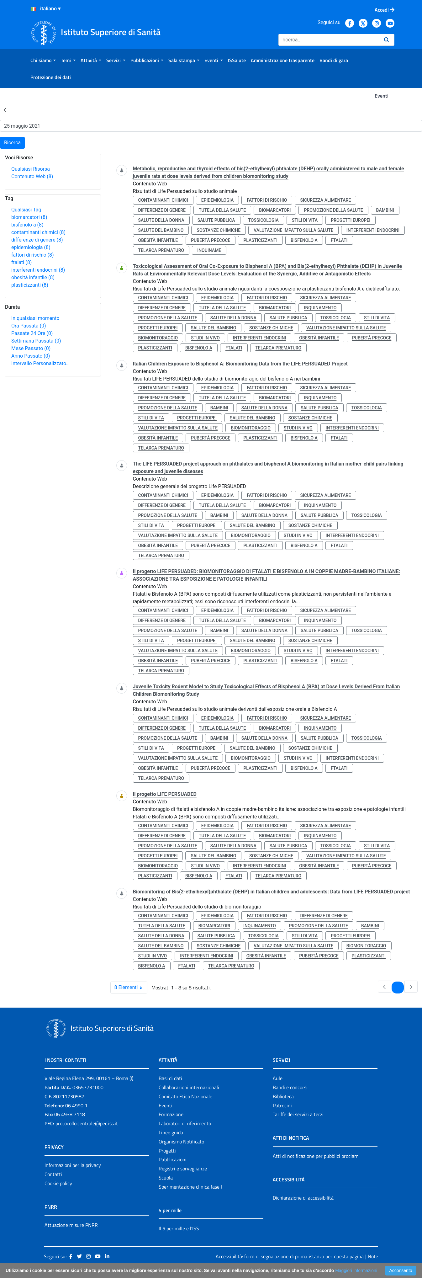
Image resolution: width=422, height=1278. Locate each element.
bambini (385, 210)
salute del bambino (161, 230)
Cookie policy (58, 1183)
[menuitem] (43, 60)
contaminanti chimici (38, 232)
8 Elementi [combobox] (130, 987)
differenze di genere (37, 240)
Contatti (53, 1174)
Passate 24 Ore (32, 333)
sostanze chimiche (218, 230)
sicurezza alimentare (325, 200)
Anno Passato (30, 356)
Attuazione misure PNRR (71, 1225)
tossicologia (263, 220)
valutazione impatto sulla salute (293, 230)
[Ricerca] (328, 40)
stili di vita (305, 220)
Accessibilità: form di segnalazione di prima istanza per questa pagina (290, 1256)
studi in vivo (205, 337)
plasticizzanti (29, 285)
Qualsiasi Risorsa (30, 169)
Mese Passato (30, 348)
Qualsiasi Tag (26, 210)
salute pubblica (216, 220)
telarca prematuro (161, 250)
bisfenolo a (27, 225)
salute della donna (161, 220)
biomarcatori (29, 217)
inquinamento (320, 307)
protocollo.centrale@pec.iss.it (86, 1123)
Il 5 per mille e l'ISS (179, 1228)
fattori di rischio (32, 255)
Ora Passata (28, 326)
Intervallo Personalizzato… (40, 363)
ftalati (21, 262)
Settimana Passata (36, 341)
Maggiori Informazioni (356, 1270)
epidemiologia (30, 247)
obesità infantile (33, 277)
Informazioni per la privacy (73, 1165)
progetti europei (350, 220)
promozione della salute (333, 210)
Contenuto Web (32, 176)
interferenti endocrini (38, 270)
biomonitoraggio (158, 337)
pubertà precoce (210, 240)
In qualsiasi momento (35, 318)
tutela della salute (222, 210)
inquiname (209, 250)
